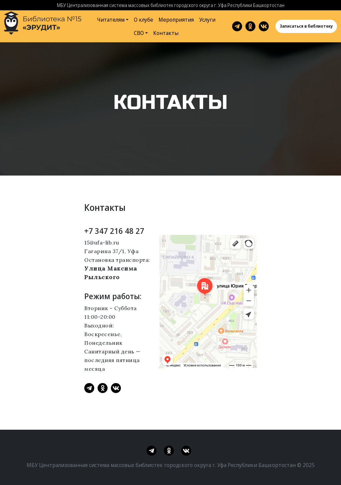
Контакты (165, 33)
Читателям (111, 19)
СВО (139, 33)
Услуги (207, 19)
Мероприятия (176, 19)
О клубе (143, 19)
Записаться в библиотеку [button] (306, 26)
